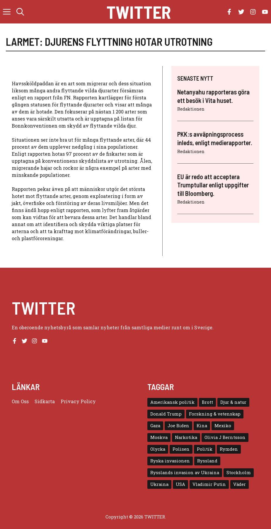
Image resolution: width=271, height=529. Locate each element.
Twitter (138, 11)
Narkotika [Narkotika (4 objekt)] (186, 437)
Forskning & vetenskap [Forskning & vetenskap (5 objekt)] (215, 414)
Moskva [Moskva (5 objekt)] (159, 437)
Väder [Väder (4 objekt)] (239, 484)
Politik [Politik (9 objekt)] (204, 449)
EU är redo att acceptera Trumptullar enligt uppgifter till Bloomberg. (213, 185)
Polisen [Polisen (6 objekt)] (181, 449)
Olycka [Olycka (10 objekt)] (157, 449)
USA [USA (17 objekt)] (180, 484)
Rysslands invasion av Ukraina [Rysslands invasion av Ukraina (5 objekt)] (184, 472)
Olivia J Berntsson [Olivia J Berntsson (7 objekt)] (225, 437)
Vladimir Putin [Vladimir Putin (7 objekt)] (209, 484)
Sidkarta (45, 401)
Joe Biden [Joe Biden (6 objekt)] (178, 425)
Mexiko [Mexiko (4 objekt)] (222, 425)
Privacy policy (78, 401)
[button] (20, 11)
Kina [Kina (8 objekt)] (202, 425)
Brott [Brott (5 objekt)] (207, 402)
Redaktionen (190, 109)
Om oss (20, 401)
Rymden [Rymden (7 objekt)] (229, 449)
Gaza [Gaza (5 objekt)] (155, 425)
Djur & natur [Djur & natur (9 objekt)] (233, 402)
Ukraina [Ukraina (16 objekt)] (159, 484)
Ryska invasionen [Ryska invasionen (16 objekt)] (170, 461)
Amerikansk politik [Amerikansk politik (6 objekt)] (172, 402)
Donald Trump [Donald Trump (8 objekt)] (166, 414)
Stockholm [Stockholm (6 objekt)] (238, 472)
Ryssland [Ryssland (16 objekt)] (207, 461)
